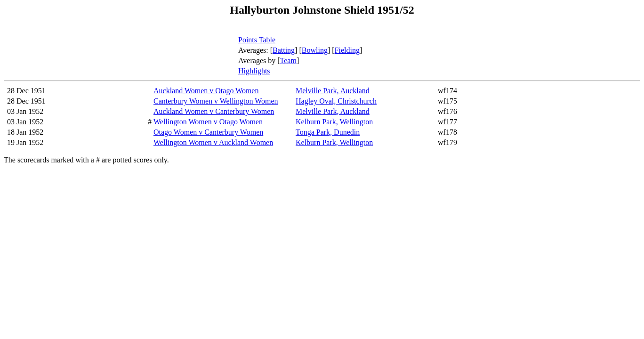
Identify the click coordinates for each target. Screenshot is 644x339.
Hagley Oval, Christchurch (336, 101)
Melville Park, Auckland (333, 91)
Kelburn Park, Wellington (334, 122)
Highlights (254, 71)
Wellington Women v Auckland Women (213, 142)
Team (288, 60)
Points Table (256, 40)
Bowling (315, 50)
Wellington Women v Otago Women (208, 122)
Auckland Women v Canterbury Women (213, 111)
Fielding (347, 50)
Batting (284, 50)
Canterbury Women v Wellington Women (215, 101)
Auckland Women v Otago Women (205, 91)
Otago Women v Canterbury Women (208, 132)
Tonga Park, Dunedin (328, 132)
